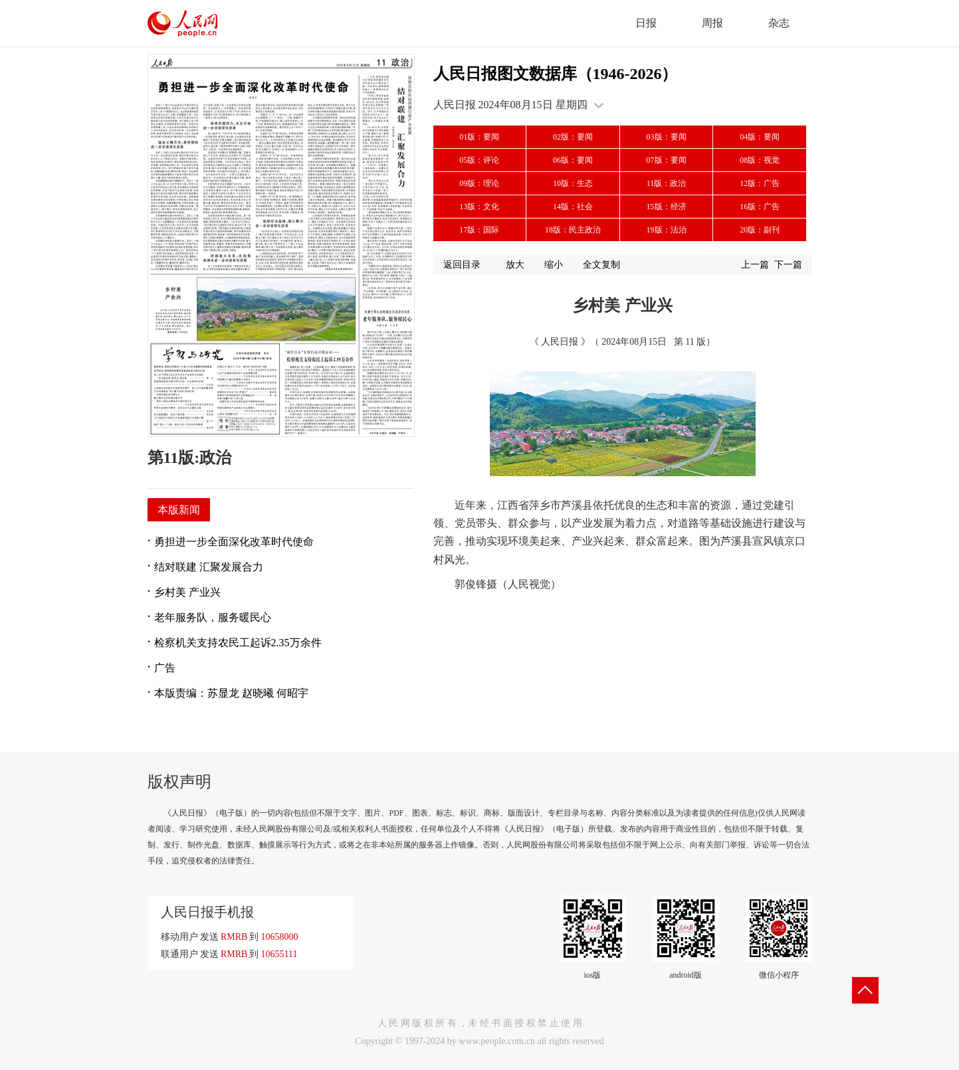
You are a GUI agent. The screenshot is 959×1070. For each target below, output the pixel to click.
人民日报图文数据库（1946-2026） (555, 73)
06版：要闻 (573, 160)
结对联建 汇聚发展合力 (208, 567)
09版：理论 (479, 183)
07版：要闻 (667, 160)
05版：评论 (479, 160)
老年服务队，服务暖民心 (212, 617)
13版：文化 (479, 206)
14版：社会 (573, 206)
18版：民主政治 (573, 229)
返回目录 (461, 265)
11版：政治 (667, 183)
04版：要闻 (760, 136)
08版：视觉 (760, 160)
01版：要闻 (479, 136)
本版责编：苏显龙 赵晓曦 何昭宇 (231, 693)
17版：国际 (479, 229)
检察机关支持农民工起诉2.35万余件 (238, 642)
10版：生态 (573, 183)
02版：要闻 (573, 136)
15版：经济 (667, 206)
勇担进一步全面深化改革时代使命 (234, 541)
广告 (164, 667)
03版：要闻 (667, 136)
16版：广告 (760, 206)
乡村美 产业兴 (187, 592)
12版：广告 (760, 183)
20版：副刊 (760, 229)
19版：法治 (667, 229)
